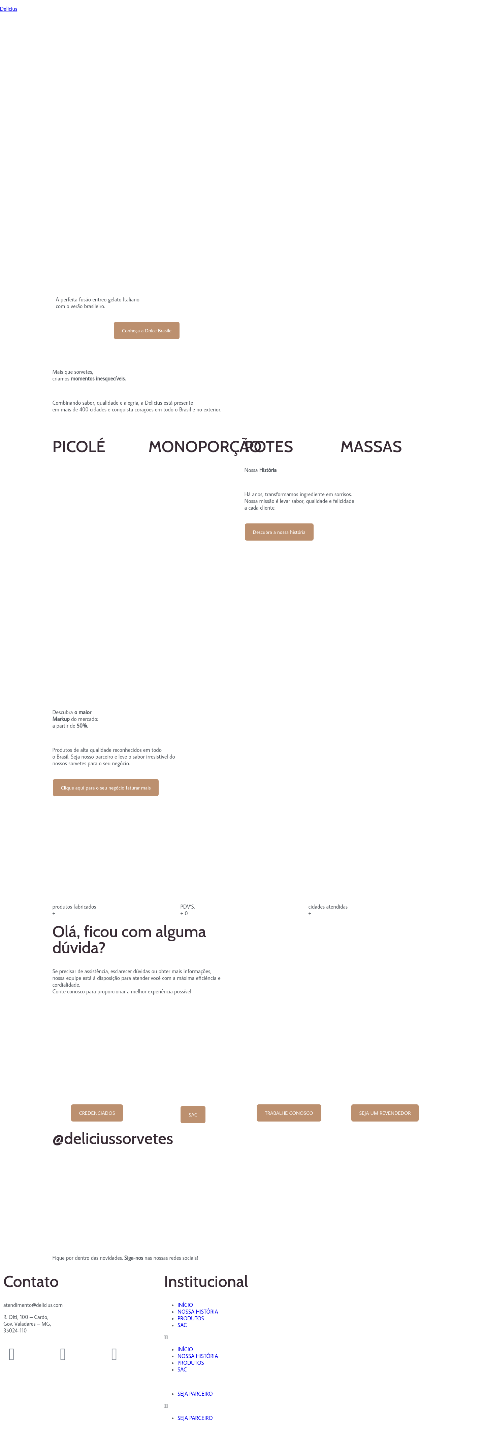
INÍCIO (185, 1304)
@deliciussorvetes (113, 1138)
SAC (182, 1325)
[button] (241, 1337)
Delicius (8, 8)
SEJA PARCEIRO (195, 1393)
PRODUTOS (191, 1318)
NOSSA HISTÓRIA (198, 1311)
